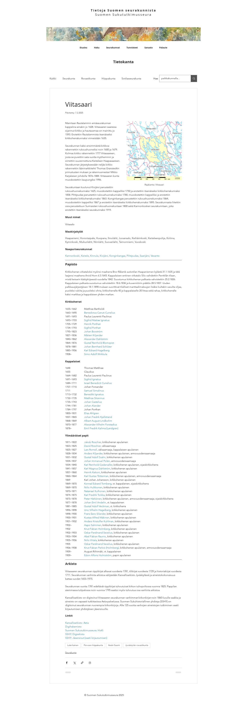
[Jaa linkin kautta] (82, 662)
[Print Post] (89, 662)
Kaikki (53, 78)
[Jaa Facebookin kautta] (66, 662)
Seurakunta (69, 78)
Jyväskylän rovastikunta (136, 645)
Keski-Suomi (114, 645)
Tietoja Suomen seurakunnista (123, 10)
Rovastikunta (88, 78)
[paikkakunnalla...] (194, 78)
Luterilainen (72, 645)
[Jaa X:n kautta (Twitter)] (74, 662)
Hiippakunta (108, 78)
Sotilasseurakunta (131, 78)
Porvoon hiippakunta (93, 645)
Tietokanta (123, 61)
